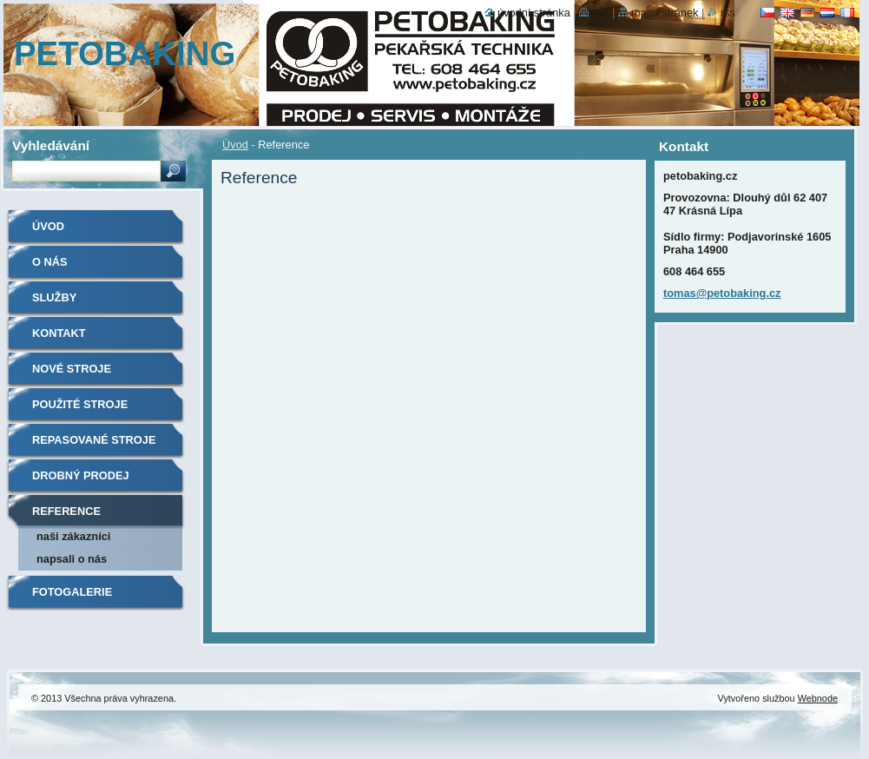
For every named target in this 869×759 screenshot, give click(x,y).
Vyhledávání (50, 145)
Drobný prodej (80, 475)
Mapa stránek (665, 12)
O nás (50, 261)
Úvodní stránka (533, 12)
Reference (66, 511)
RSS (728, 12)
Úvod (235, 144)
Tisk (600, 12)
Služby (54, 297)
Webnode (818, 698)
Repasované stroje (93, 439)
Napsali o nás (71, 558)
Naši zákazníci (73, 536)
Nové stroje (71, 368)
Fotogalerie (72, 591)
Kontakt (59, 333)
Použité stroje (80, 404)
